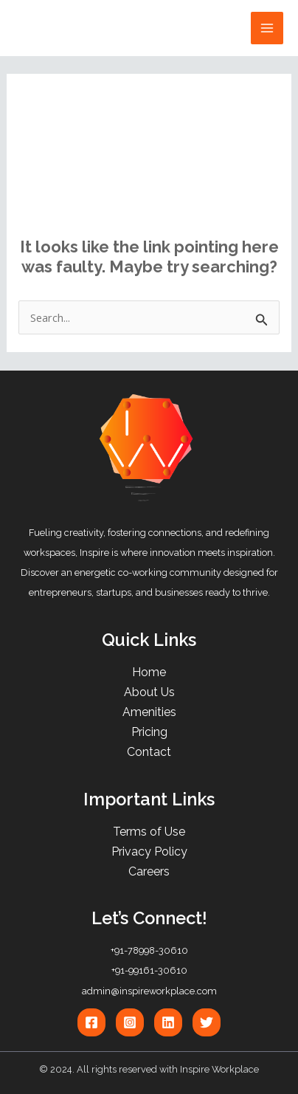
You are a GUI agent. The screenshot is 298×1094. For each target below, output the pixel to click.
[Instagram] (130, 1022)
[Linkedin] (168, 1022)
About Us (149, 692)
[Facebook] (91, 1022)
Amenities (149, 712)
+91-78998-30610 (149, 950)
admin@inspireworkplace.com (149, 991)
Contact (149, 752)
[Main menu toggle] (267, 28)
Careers (149, 871)
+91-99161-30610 (149, 970)
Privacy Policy (149, 851)
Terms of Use (149, 832)
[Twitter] (207, 1022)
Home (149, 672)
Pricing (149, 732)
